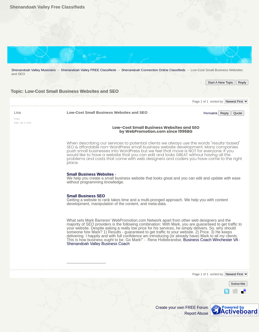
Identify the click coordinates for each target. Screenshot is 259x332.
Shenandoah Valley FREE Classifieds (88, 70)
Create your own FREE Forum (182, 307)
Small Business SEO (86, 196)
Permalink (210, 113)
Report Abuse (196, 313)
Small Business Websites (90, 174)
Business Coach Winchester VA (210, 240)
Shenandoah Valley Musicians (33, 70)
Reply (242, 82)
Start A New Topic (220, 82)
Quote (237, 113)
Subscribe (238, 283)
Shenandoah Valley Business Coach (98, 244)
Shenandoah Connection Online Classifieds (153, 70)
